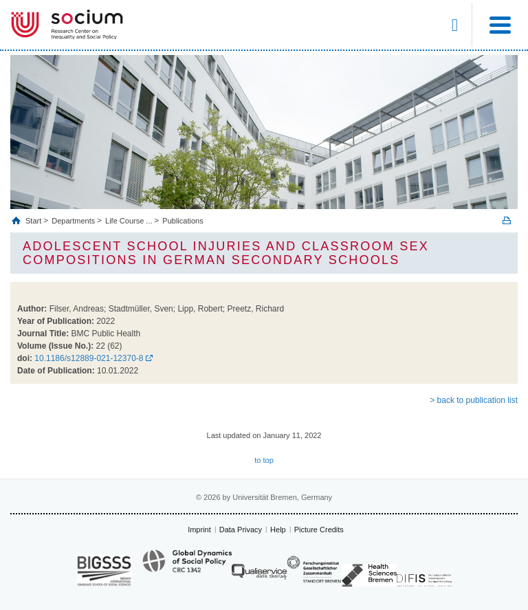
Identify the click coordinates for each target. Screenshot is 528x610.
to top (264, 460)
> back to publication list (474, 400)
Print (507, 220)
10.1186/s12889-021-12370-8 (88, 358)
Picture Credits (319, 529)
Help (278, 529)
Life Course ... (128, 221)
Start (34, 221)
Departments (73, 221)
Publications (182, 221)
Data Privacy (240, 529)
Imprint (199, 529)
